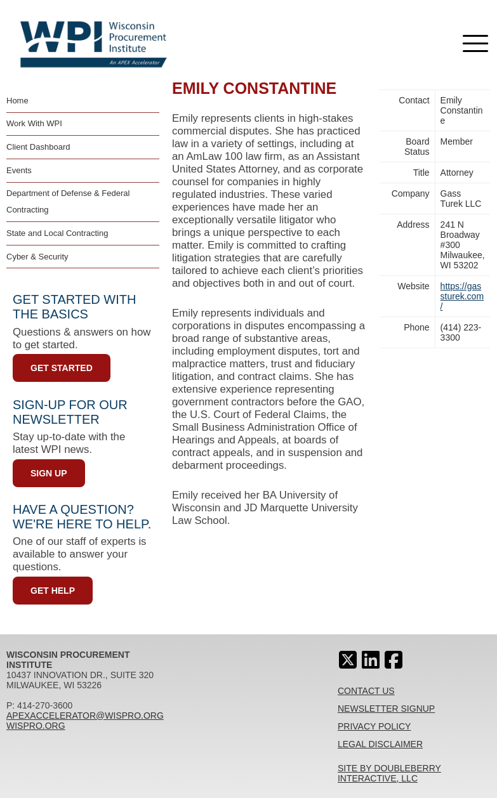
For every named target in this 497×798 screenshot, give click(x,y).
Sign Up (48, 473)
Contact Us (366, 691)
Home (17, 100)
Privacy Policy (374, 726)
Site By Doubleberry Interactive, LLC (389, 773)
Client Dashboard (38, 147)
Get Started (61, 368)
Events (19, 170)
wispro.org (35, 726)
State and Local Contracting (57, 233)
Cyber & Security (37, 256)
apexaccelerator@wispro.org (85, 715)
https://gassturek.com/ (462, 296)
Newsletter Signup (386, 708)
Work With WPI (34, 123)
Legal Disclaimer (380, 744)
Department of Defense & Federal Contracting (67, 201)
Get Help (52, 590)
